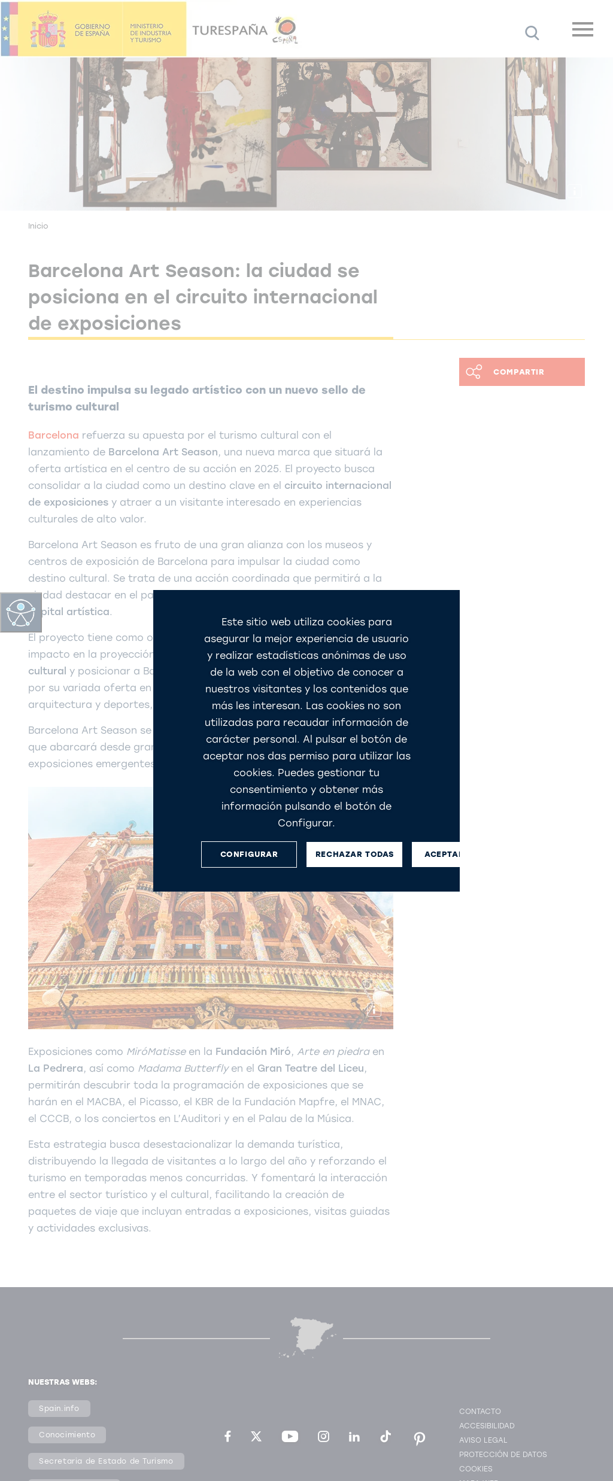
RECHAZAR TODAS (354, 854)
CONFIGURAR (249, 854)
